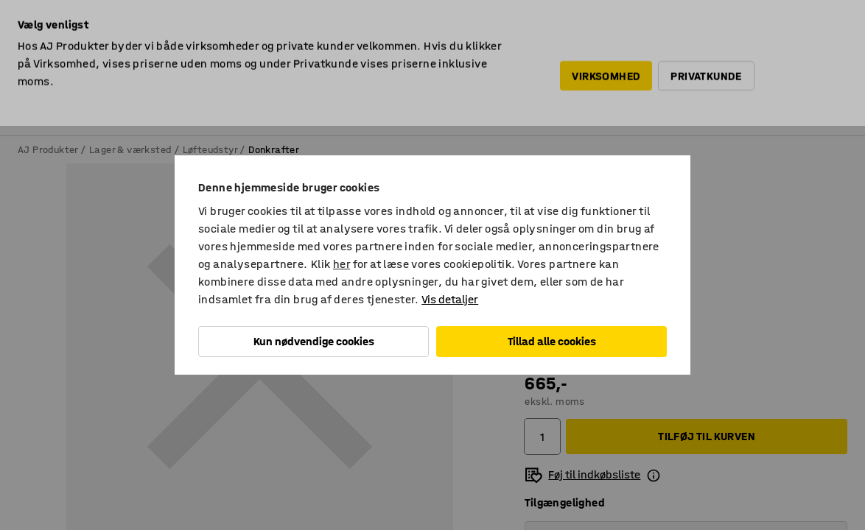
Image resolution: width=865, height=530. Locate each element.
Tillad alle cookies (552, 341)
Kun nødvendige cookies (313, 341)
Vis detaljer (449, 299)
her (341, 264)
